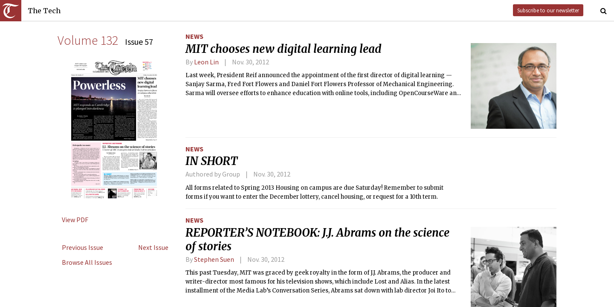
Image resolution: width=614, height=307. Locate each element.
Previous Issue (82, 247)
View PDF (75, 219)
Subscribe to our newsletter (548, 10)
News (194, 36)
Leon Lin (206, 62)
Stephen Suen (214, 259)
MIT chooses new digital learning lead (283, 49)
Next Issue (153, 247)
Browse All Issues (87, 262)
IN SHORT (211, 161)
